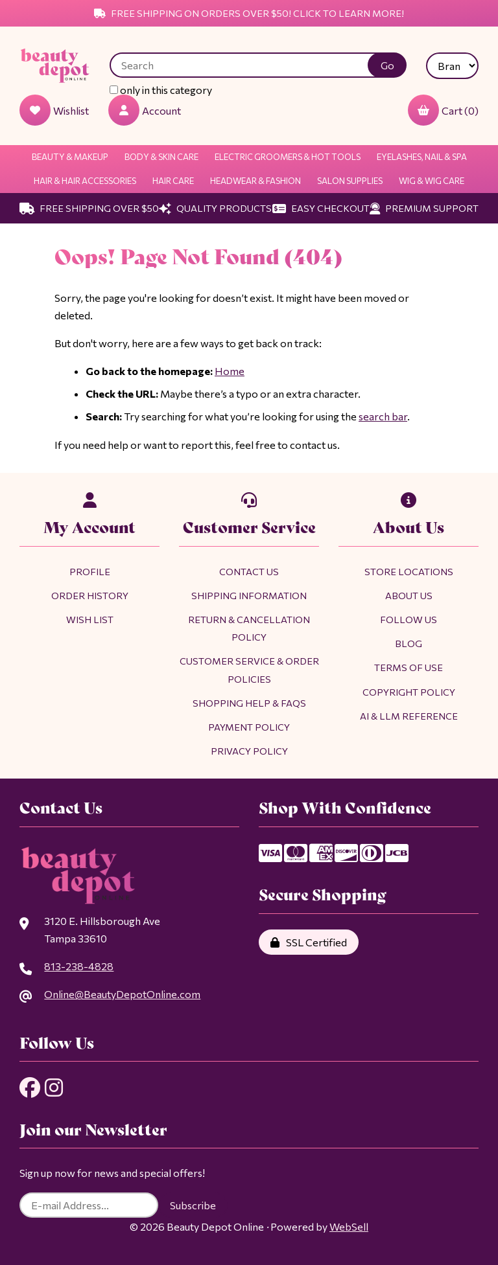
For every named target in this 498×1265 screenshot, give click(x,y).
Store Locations (408, 571)
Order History (89, 595)
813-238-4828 (78, 966)
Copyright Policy (408, 692)
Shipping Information (249, 595)
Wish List (89, 619)
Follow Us (408, 619)
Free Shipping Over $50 (89, 208)
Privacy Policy (249, 751)
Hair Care (173, 181)
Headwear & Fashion (255, 181)
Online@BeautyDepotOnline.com (122, 994)
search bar (383, 416)
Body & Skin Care (161, 157)
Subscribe (193, 1205)
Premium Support (424, 208)
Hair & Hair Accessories (85, 181)
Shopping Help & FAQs (249, 703)
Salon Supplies (350, 181)
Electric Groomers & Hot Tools (288, 157)
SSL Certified (308, 942)
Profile (89, 571)
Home (229, 371)
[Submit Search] (387, 65)
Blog (408, 643)
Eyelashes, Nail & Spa (422, 157)
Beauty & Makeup (70, 157)
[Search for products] (249, 65)
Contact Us (249, 571)
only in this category (161, 90)
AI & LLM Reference (409, 716)
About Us (409, 595)
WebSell (348, 1226)
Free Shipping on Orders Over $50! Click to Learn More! (249, 13)
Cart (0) (443, 110)
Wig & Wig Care (431, 181)
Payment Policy (249, 727)
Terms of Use (408, 667)
